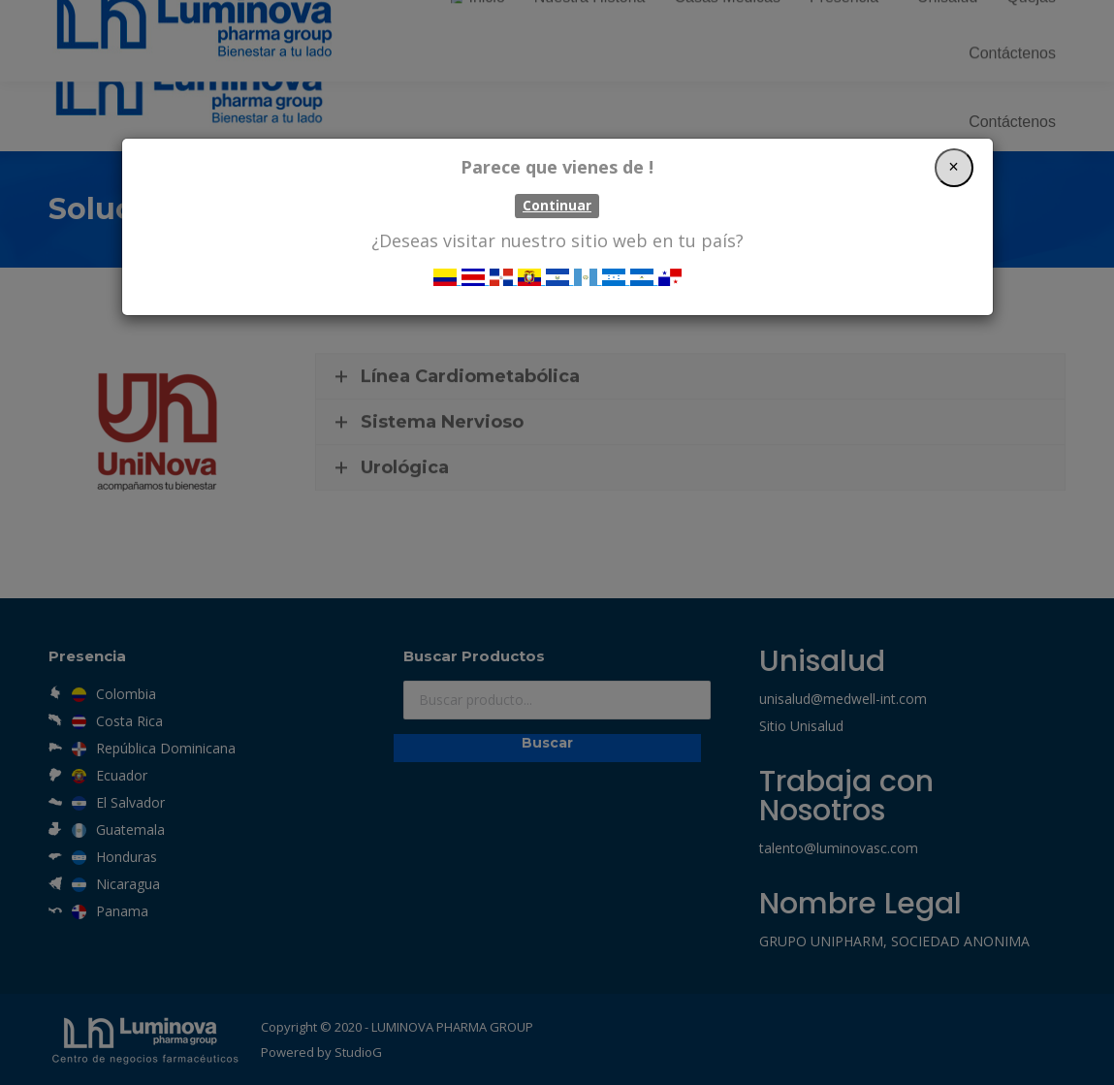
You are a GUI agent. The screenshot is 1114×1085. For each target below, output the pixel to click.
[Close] (954, 167)
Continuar (557, 205)
